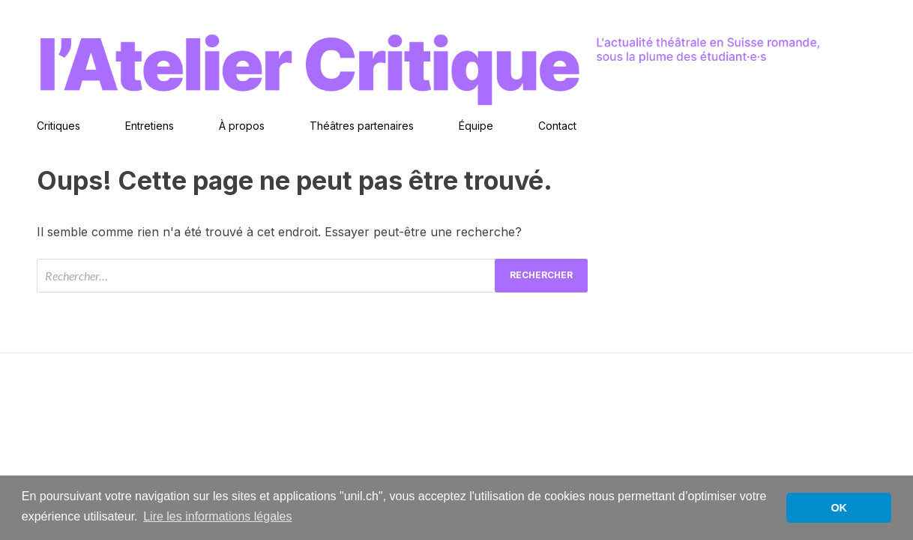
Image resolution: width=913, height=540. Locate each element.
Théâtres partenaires (362, 125)
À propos (242, 125)
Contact (557, 125)
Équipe (476, 125)
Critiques (58, 125)
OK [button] (839, 508)
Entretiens (149, 125)
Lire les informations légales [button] (217, 516)
